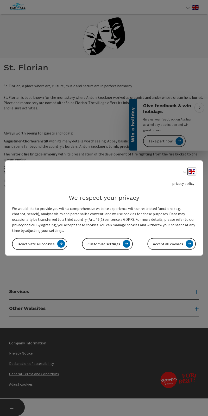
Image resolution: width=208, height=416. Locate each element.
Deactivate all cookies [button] (36, 243)
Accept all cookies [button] (168, 243)
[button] (25, 115)
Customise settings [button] (104, 243)
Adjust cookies (21, 384)
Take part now (161, 141)
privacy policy (183, 183)
